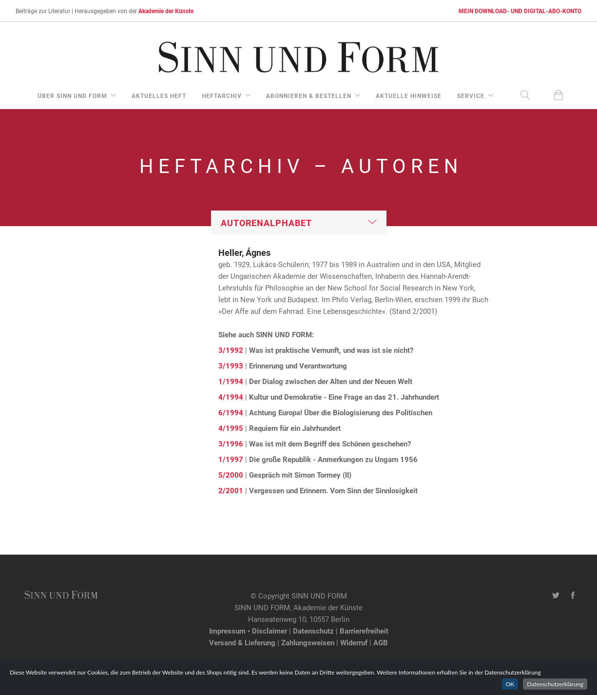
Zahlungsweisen (307, 642)
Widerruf (353, 642)
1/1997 (230, 459)
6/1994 (230, 412)
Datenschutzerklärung (555, 684)
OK (510, 684)
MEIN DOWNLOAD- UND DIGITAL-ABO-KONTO (520, 11)
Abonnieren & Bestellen (308, 95)
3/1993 (230, 365)
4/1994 (230, 397)
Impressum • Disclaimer (248, 631)
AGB (380, 642)
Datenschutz (313, 631)
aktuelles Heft (159, 95)
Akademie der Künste (165, 11)
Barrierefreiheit (364, 631)
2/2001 (230, 490)
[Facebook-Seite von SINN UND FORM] (573, 595)
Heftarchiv (222, 95)
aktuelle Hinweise (409, 95)
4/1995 (230, 428)
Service (470, 95)
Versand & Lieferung (242, 642)
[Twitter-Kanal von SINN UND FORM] (555, 595)
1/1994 (230, 381)
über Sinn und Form (72, 95)
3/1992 (230, 350)
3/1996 (230, 443)
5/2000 (230, 475)
